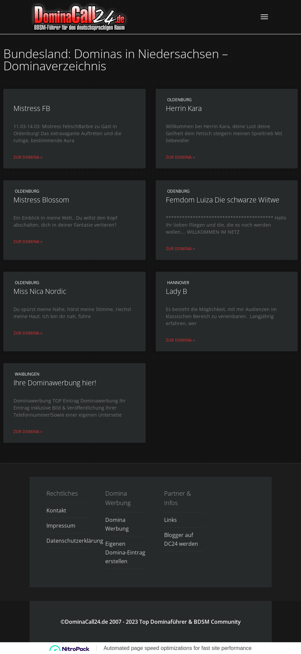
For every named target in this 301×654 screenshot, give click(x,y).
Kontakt (56, 510)
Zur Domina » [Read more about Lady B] (180, 340)
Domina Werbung (117, 524)
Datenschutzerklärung (66, 540)
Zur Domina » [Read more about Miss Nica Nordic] (28, 333)
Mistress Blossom (41, 199)
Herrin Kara (184, 108)
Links (170, 520)
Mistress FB (31, 108)
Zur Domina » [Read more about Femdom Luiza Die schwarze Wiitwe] (180, 249)
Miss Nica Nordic (39, 291)
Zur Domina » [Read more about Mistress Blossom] (28, 241)
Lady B (176, 291)
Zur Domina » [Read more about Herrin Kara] (180, 157)
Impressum (60, 525)
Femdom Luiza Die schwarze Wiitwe (222, 199)
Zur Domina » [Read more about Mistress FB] (28, 157)
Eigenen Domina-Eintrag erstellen (125, 552)
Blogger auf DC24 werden (181, 539)
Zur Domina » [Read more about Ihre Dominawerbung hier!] (28, 431)
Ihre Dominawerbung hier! (54, 382)
